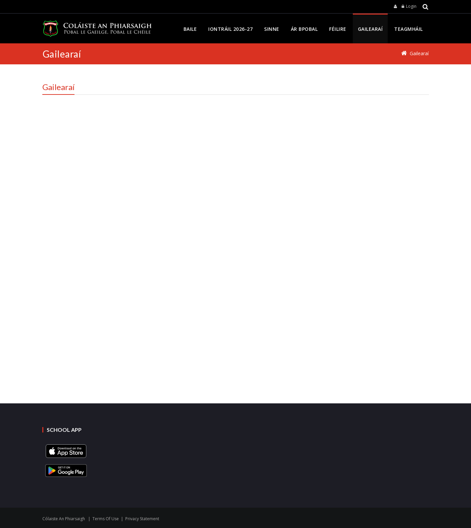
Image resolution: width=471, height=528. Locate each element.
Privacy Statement (142, 519)
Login (411, 6)
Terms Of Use (105, 519)
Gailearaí (419, 53)
